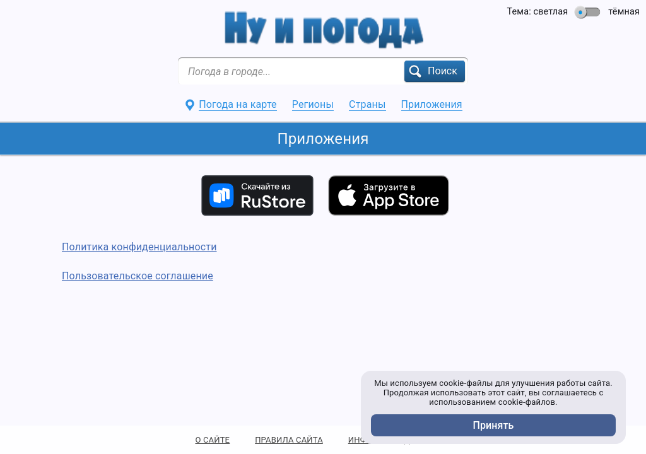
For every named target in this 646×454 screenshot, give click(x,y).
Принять (493, 425)
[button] (434, 71)
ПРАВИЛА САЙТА (289, 440)
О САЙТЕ (213, 440)
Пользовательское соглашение (137, 276)
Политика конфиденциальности (139, 247)
